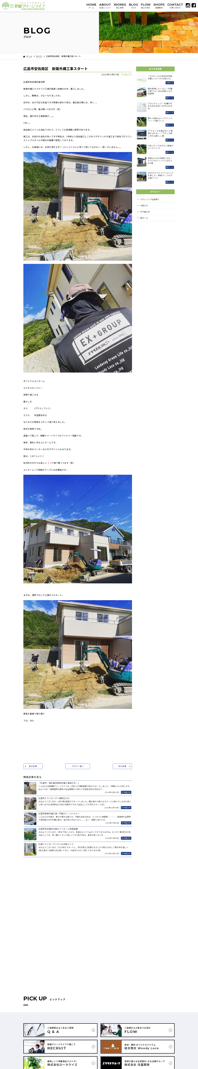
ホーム (27, 56)
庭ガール (144, 218)
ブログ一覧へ (78, 766)
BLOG (39, 56)
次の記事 (122, 766)
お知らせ (144, 205)
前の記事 (33, 766)
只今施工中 (126, 74)
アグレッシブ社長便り (149, 199)
